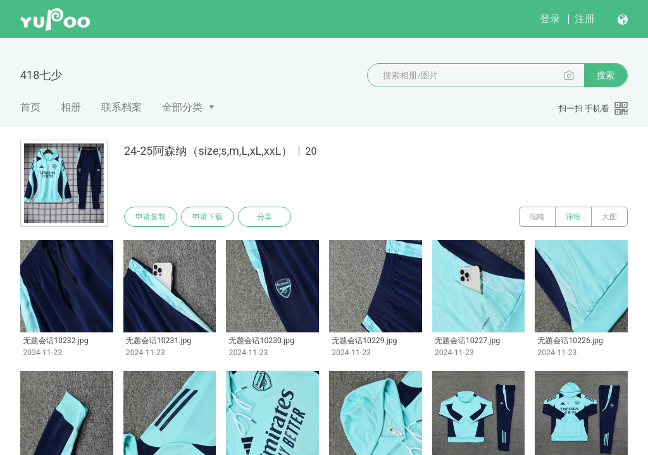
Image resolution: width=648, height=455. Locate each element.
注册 (585, 19)
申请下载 (207, 216)
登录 (550, 19)
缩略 (537, 216)
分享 (264, 216)
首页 (30, 107)
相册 (71, 107)
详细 (573, 216)
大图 (609, 216)
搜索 (605, 75)
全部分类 (182, 107)
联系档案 (121, 107)
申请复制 (150, 216)
